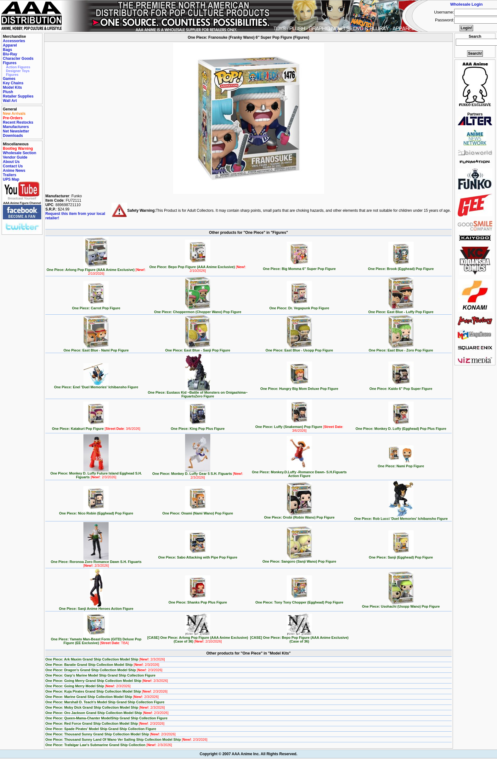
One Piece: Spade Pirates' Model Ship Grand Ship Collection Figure (100, 729)
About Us (11, 162)
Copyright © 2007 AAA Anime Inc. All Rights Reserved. (248, 754)
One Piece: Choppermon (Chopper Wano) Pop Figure (197, 310)
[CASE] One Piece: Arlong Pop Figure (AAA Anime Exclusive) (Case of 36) (197, 637)
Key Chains (13, 83)
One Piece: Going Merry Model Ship (88, 686)
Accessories (14, 41)
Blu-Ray (10, 54)
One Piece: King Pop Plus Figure (198, 427)
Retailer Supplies (18, 96)
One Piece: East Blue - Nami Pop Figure (96, 348)
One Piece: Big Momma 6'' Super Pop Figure (299, 267)
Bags (7, 50)
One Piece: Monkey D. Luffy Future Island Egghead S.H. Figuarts (96, 473)
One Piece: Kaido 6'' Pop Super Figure (401, 387)
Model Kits (12, 87)
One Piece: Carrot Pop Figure (96, 306)
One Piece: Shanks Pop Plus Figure (197, 600)
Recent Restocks (18, 122)
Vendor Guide (15, 157)
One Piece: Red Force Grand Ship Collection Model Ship (104, 723)
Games (9, 78)
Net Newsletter (16, 131)
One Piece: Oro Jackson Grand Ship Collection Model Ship (106, 713)
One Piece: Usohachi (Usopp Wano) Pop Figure (401, 604)
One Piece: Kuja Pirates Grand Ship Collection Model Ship (106, 691)
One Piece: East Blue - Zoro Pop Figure (401, 348)
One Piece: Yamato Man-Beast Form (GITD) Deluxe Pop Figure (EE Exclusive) (96, 639)
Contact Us (13, 166)
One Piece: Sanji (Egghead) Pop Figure (401, 555)
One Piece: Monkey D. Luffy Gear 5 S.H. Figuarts (197, 474)
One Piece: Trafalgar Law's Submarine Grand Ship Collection (108, 745)
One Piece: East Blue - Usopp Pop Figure (299, 348)
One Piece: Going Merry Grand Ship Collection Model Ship (106, 681)
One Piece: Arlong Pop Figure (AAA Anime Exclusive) (96, 270)
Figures (9, 63)
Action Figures (18, 67)
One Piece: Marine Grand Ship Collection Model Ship (102, 697)
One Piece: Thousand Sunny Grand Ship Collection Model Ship (110, 734)
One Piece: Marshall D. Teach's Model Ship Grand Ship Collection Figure (104, 702)
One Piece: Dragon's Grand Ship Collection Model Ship (103, 670)
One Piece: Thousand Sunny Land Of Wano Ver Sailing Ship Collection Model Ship (126, 739)
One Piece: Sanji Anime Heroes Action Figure (96, 607)
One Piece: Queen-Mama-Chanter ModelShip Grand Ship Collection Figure (106, 718)
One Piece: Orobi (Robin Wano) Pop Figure (299, 515)
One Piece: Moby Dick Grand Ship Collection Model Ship (105, 707)
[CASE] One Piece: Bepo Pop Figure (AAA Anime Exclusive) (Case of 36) (299, 637)
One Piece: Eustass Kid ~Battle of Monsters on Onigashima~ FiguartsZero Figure (198, 392)
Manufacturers (16, 127)
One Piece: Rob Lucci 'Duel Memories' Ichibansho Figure (401, 517)
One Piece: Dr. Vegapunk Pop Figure (299, 306)
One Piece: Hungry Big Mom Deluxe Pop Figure (299, 387)
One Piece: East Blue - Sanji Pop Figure (197, 348)
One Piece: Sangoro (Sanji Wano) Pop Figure (299, 559)
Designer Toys (18, 71)
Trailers (9, 175)
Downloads (13, 135)
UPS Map (11, 179)
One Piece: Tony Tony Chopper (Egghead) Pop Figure (299, 600)
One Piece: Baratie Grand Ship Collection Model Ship (102, 664)
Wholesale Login (466, 4)
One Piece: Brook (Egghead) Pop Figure (401, 267)
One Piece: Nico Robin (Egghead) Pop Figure (96, 511)
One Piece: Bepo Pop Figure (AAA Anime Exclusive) (197, 267)
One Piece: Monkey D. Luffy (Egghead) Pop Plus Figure (400, 427)
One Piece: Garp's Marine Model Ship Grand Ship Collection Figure (100, 675)
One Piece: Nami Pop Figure (401, 464)
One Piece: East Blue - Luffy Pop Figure (400, 310)
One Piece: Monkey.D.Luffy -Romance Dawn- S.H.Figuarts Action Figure (299, 472)
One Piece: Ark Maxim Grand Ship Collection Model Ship (105, 659)
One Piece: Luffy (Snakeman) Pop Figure (299, 427)
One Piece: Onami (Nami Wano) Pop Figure (197, 511)
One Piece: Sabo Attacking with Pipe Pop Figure (197, 555)
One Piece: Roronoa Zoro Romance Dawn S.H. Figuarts (96, 562)
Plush (8, 92)
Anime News (14, 170)
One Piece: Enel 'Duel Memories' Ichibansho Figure (96, 385)
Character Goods (18, 58)
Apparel (10, 45)
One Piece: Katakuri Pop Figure (96, 427)
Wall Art (10, 100)
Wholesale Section (19, 153)
